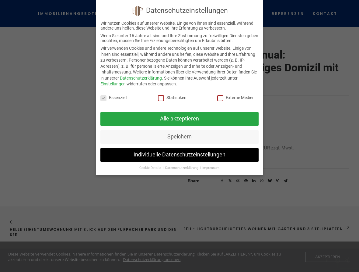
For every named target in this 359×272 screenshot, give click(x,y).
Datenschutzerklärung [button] (182, 168)
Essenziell (113, 97)
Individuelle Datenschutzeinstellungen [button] (179, 155)
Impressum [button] (211, 168)
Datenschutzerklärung (141, 78)
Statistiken (172, 97)
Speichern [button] (179, 137)
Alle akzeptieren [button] (179, 119)
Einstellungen (113, 83)
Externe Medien (236, 97)
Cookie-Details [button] (150, 168)
